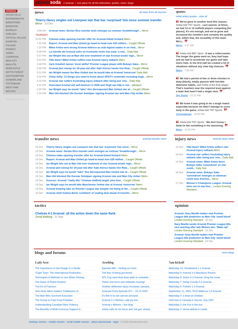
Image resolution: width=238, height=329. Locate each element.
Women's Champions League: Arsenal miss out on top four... (208, 185)
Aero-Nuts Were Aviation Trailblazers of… (58, 291)
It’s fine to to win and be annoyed (120, 295)
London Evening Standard (188, 219)
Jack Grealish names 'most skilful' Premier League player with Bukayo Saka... (94, 64)
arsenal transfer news (154, 138)
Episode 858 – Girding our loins (119, 268)
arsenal (69, 3)
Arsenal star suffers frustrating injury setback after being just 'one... (89, 80)
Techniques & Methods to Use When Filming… (60, 277)
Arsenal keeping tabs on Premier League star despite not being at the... (88, 188)
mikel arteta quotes (186, 16)
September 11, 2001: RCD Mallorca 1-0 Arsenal (195, 291)
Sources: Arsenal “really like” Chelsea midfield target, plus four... (84, 180)
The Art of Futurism (45, 286)
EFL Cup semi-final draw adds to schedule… (126, 277)
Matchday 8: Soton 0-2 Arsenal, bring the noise (194, 277)
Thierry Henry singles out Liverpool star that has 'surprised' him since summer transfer (98, 20)
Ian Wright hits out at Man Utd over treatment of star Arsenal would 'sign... (92, 55)
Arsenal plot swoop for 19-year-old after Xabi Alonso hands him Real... (90, 68)
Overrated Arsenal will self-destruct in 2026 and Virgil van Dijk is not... (90, 85)
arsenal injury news (223, 138)
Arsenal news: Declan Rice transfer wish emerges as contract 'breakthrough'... (95, 30)
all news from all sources (152, 12)
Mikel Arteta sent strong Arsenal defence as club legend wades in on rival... (93, 47)
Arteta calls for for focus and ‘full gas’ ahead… (127, 309)
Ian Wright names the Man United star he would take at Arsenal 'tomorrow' (92, 72)
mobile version (57, 321)
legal (115, 321)
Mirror (38, 23)
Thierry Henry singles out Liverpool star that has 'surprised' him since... (88, 147)
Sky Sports (182, 95)
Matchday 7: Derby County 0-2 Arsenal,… (191, 281)
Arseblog (107, 262)
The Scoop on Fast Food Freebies (54, 300)
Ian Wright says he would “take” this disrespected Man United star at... (90, 89)
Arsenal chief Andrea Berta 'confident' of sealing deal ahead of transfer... (89, 193)
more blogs (228, 252)
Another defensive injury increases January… (127, 286)
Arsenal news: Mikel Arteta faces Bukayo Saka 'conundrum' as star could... (206, 165)
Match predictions (15, 99)
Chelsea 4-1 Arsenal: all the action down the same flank (75, 213)
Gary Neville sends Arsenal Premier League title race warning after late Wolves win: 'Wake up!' (202, 226)
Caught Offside (137, 43)
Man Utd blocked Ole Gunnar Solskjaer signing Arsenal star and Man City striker (96, 93)
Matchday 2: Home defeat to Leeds (188, 309)
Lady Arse (42, 262)
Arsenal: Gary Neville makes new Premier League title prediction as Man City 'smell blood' (202, 215)
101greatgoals (184, 114)
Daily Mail (132, 51)
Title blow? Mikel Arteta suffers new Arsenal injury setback (83, 59)
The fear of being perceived (117, 272)
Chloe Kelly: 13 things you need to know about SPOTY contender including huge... (97, 76)
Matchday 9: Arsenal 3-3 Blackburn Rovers (192, 272)
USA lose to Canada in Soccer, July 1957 (191, 300)
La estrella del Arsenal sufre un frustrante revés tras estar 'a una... (88, 51)
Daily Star (201, 168)
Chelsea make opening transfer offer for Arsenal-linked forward (86, 39)
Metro (127, 39)
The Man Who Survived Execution (54, 295)
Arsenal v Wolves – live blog (117, 304)
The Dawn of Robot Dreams (50, 281)
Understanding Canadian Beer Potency (56, 304)
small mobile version (78, 321)
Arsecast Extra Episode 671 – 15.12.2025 (125, 291)
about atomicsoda (101, 321)
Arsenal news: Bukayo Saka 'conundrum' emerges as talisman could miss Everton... (206, 175)
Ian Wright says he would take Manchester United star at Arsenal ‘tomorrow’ (91, 184)
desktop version (37, 321)
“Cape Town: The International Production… (59, 272)
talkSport (136, 85)
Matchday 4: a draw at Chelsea (186, 295)
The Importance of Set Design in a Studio (58, 268)
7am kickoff (176, 262)
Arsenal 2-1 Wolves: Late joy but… (121, 300)
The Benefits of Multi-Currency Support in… (59, 309)
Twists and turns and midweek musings (123, 281)
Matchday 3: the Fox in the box (186, 304)
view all (203, 16)
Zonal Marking (43, 216)
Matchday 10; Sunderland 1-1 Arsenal (189, 268)
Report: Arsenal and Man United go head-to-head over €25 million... (88, 43)
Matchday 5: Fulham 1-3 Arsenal (186, 286)
